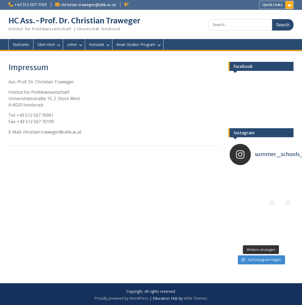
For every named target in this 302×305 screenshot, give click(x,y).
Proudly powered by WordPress (121, 298)
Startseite (21, 44)
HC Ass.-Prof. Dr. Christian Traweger (74, 20)
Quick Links (272, 4)
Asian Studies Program (135, 44)
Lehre (72, 44)
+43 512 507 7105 (30, 4)
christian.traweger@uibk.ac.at (88, 4)
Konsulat (96, 44)
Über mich (46, 44)
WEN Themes (195, 298)
